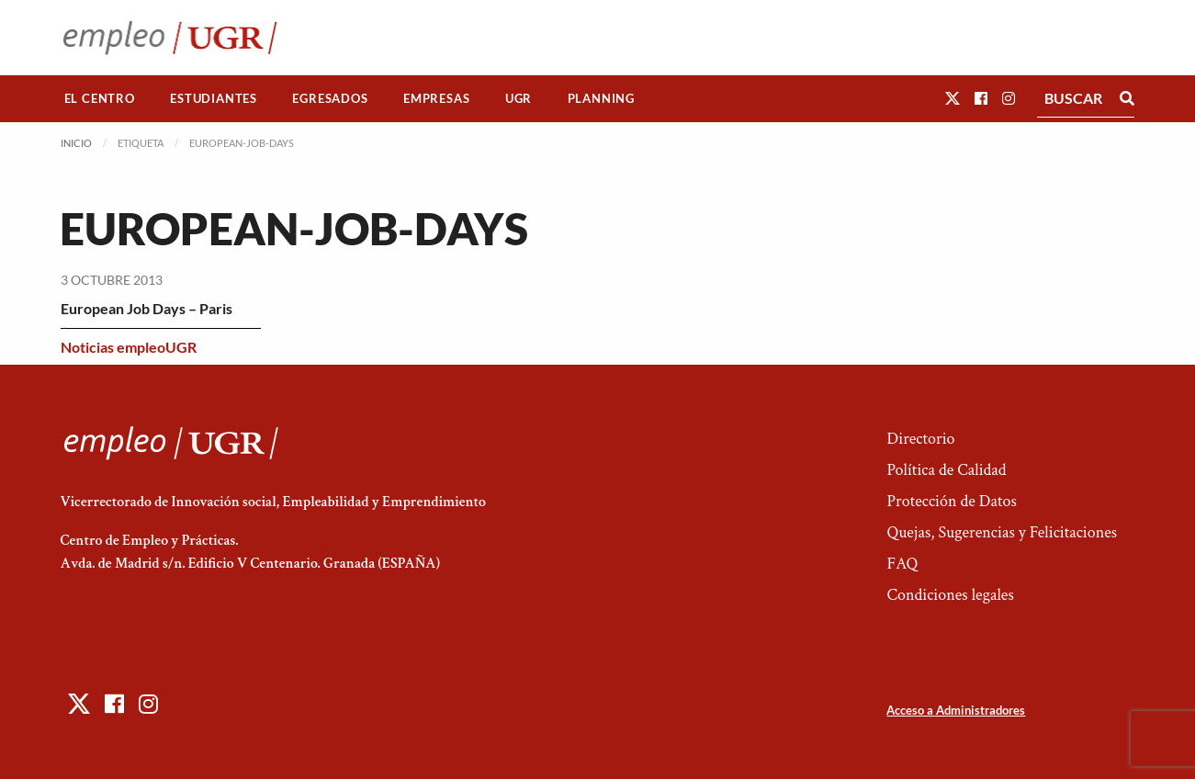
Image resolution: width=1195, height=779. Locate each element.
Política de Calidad (946, 469)
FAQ (902, 563)
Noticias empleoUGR (129, 347)
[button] (952, 97)
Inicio (76, 143)
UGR (518, 98)
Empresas (436, 98)
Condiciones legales (949, 594)
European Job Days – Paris (146, 308)
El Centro (99, 98)
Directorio (920, 438)
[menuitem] (100, 98)
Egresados (329, 98)
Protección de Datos (951, 501)
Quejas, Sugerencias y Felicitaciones (1001, 532)
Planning (601, 98)
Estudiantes (213, 98)
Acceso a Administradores (955, 710)
